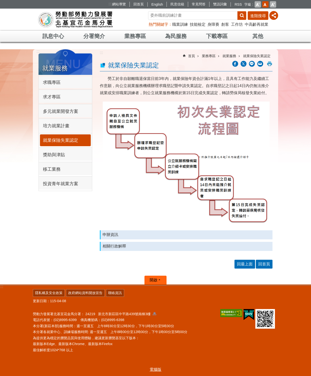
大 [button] (273, 4)
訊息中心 (53, 36)
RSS (238, 4)
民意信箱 (177, 4)
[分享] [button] (273, 15)
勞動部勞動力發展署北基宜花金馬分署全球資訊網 (75, 19)
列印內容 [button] (269, 64)
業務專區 (135, 36)
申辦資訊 (110, 235)
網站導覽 (119, 4)
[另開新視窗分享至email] (260, 64)
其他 (257, 36)
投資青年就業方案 (60, 183)
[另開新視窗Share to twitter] (243, 64)
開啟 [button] (153, 280)
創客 (225, 24)
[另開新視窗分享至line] (252, 64)
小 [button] (258, 4)
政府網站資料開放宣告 (85, 293)
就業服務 (55, 68)
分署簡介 (94, 36)
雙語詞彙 (220, 4)
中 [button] (265, 4)
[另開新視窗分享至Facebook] (235, 64)
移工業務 (52, 169)
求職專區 (52, 82)
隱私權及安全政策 (49, 293)
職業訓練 (180, 24)
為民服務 (176, 36)
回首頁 (138, 4)
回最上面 (245, 264)
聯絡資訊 (115, 293)
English (157, 4)
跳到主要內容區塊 (2, 2)
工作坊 (237, 24)
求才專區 (52, 96)
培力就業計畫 (56, 125)
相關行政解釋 (114, 246)
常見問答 (199, 4)
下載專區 (217, 36)
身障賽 (213, 24)
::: (110, 4)
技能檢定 (198, 24)
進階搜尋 (258, 16)
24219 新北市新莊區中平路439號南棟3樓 (120, 314)
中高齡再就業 (256, 24)
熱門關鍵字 (158, 24)
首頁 (191, 56)
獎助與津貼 (54, 154)
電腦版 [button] (155, 369)
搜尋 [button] (241, 15)
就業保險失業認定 (60, 140)
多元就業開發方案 (60, 111)
